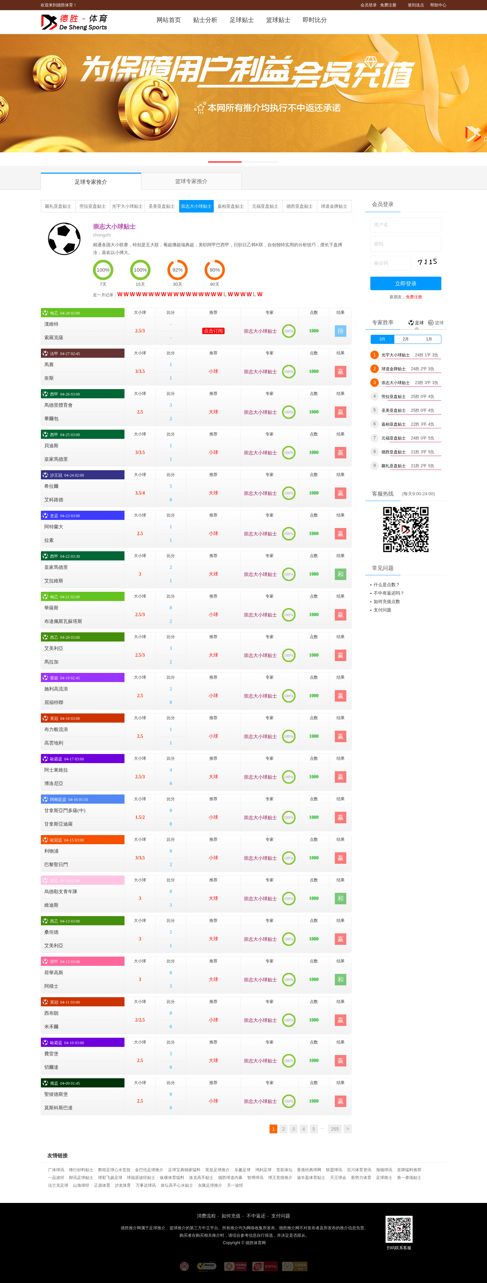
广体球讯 (56, 1169)
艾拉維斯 (53, 580)
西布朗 (51, 1013)
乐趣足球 (242, 1169)
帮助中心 (438, 5)
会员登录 (369, 5)
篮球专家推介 (191, 181)
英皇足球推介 (217, 1169)
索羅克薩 (53, 337)
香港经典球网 (309, 1169)
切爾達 (51, 1067)
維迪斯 (51, 905)
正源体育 (102, 1185)
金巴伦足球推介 (149, 1169)
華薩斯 (51, 607)
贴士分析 (205, 20)
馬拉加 (51, 661)
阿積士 (51, 986)
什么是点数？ (387, 584)
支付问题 (382, 609)
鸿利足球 (263, 1169)
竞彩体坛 (284, 1169)
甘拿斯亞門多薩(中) (64, 810)
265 (335, 1129)
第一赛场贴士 (409, 1177)
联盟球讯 (334, 1169)
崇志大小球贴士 (196, 206)
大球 (213, 411)
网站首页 (169, 20)
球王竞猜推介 (280, 1177)
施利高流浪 (56, 688)
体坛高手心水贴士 (177, 1185)
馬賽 (49, 364)
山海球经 (81, 1185)
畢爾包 (51, 418)
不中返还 (256, 1215)
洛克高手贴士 (201, 1177)
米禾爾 (51, 1026)
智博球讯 (255, 1177)
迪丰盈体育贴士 (311, 1177)
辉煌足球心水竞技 (114, 1169)
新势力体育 (361, 1177)
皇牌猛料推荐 (409, 1169)
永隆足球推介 (210, 1185)
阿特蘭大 (53, 526)
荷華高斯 (53, 972)
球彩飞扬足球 (110, 1177)
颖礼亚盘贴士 (58, 206)
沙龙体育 (123, 1185)
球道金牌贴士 (334, 206)
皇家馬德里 (56, 459)
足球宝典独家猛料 (184, 1169)
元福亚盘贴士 (265, 206)
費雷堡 (51, 1053)
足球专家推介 (91, 182)
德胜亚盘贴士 (299, 206)
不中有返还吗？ (389, 593)
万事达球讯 (146, 1185)
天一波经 (235, 1185)
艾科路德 (53, 499)
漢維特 (51, 324)
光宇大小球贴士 (127, 206)
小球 (213, 371)
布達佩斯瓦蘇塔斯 (63, 621)
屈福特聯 (53, 702)
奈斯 (49, 378)
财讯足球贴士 (81, 1177)
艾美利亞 (53, 648)
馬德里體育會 (58, 405)
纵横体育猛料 (172, 1177)
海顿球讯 (384, 1169)
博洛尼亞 (53, 783)
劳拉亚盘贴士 (92, 206)
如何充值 (231, 1215)
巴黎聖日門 (56, 864)
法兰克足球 (58, 1185)
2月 (406, 339)
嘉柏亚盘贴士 (230, 206)
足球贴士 (242, 20)
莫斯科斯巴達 (58, 1107)
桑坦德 (51, 932)
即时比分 (315, 20)
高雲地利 (53, 743)
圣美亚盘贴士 (161, 206)
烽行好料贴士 (81, 1169)
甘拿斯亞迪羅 (58, 824)
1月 (429, 339)
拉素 (49, 540)
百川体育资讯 (359, 1169)
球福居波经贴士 (141, 1177)
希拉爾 (51, 486)
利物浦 (51, 851)
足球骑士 (384, 1177)
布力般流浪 (56, 729)
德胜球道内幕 (230, 1177)
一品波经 (56, 1177)
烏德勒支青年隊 (60, 891)
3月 (382, 339)
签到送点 (416, 5)
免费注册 (388, 5)
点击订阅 (213, 330)
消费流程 (206, 1215)
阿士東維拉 (56, 770)
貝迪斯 (51, 445)
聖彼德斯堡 (56, 1094)
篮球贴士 (278, 20)
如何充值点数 (387, 601)
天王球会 (338, 1177)
